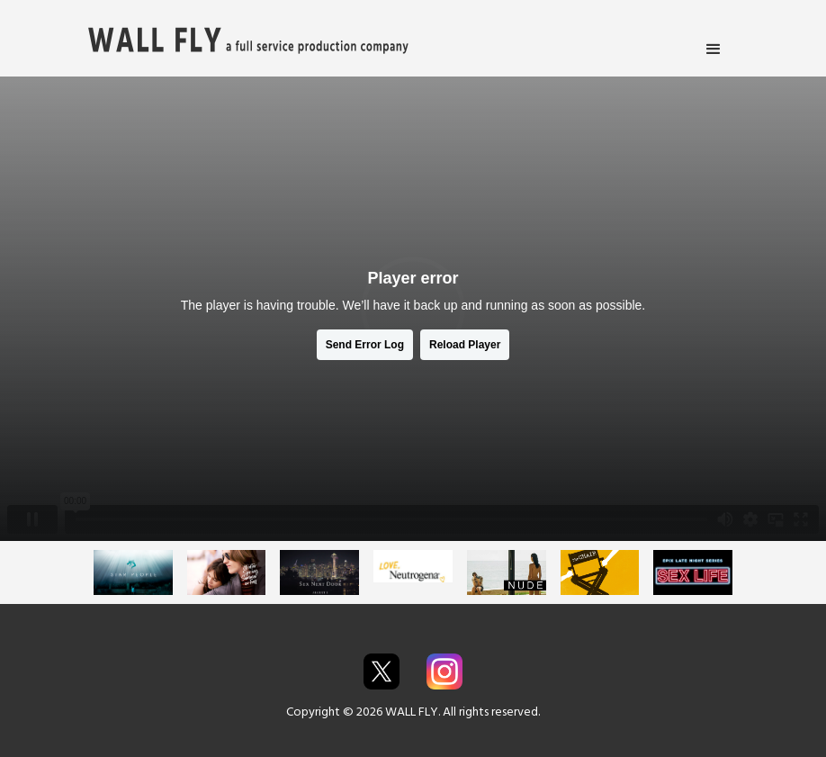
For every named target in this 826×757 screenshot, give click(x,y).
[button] (714, 50)
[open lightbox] (133, 572)
